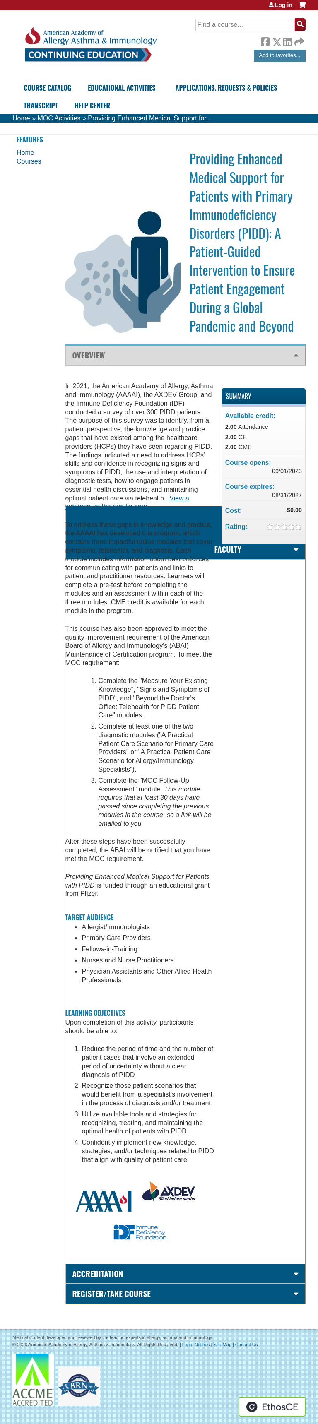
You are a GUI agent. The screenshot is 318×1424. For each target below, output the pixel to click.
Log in (283, 5)
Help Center (92, 106)
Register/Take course (111, 1293)
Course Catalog (47, 88)
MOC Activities (58, 118)
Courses (29, 161)
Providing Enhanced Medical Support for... (150, 118)
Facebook (265, 41)
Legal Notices (196, 1344)
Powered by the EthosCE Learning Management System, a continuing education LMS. (272, 1407)
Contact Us (246, 1344)
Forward (298, 40)
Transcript (41, 106)
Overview (88, 355)
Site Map (222, 1344)
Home (21, 118)
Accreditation (97, 1274)
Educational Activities (121, 88)
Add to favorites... (280, 55)
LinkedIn (287, 41)
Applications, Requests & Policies (226, 88)
